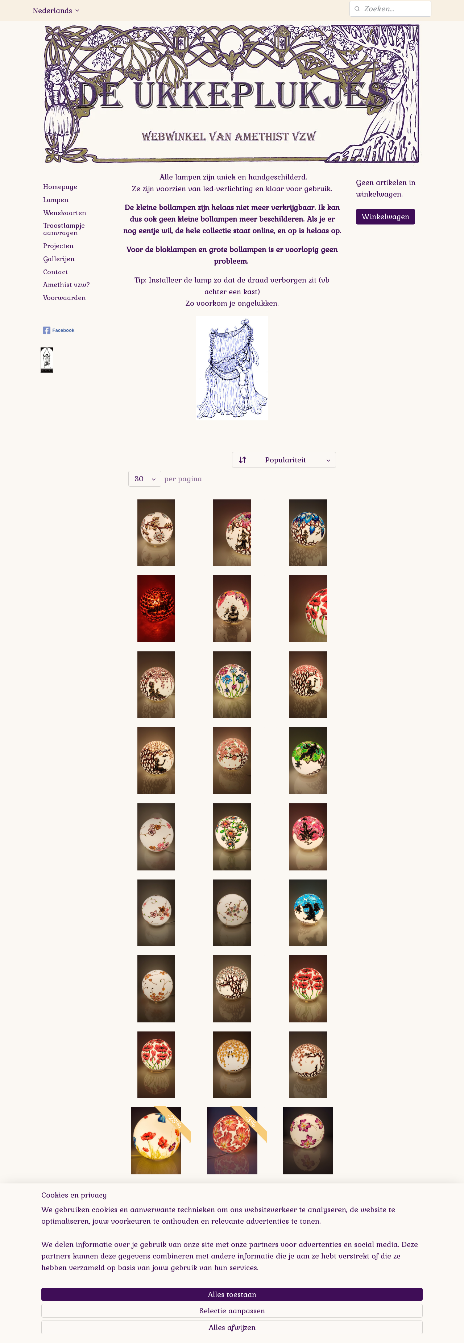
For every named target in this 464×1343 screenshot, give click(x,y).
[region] (184, 1292)
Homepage (60, 186)
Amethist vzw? (66, 284)
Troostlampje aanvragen (64, 229)
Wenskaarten (64, 213)
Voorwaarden (64, 297)
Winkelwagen (385, 216)
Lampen (56, 199)
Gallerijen (59, 259)
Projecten (58, 246)
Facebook (59, 330)
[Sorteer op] (284, 459)
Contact (55, 272)
